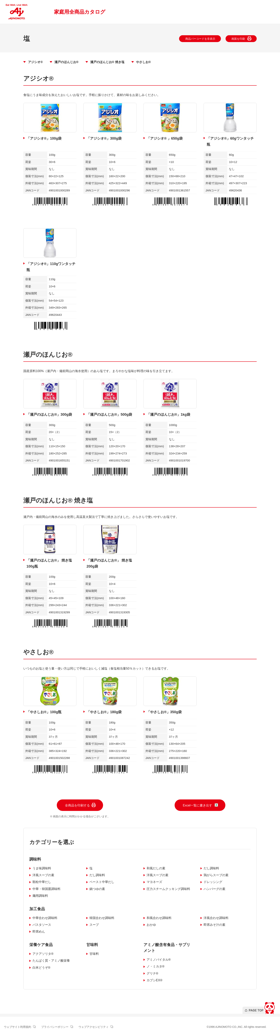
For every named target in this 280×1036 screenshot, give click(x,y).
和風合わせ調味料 (159, 918)
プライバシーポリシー (57, 1026)
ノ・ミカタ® (155, 966)
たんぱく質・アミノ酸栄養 (51, 960)
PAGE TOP (259, 1007)
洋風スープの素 (43, 875)
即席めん (38, 931)
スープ (94, 924)
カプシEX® (154, 980)
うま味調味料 (41, 868)
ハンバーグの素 (214, 889)
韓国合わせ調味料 (101, 918)
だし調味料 (211, 868)
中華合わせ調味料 (44, 918)
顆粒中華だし (41, 882)
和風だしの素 (156, 868)
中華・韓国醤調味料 (46, 889)
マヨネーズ (154, 882)
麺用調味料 (40, 895)
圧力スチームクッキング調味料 (168, 889)
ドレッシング (213, 882)
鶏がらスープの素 (216, 875)
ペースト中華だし (101, 882)
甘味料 (94, 953)
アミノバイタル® (159, 959)
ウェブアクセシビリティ (96, 1026)
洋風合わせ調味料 (216, 918)
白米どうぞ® (41, 967)
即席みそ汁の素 (214, 924)
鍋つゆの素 (97, 889)
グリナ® (152, 973)
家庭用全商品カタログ (79, 12)
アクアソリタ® (42, 953)
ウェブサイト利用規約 (20, 1026)
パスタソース (41, 924)
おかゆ (151, 924)
